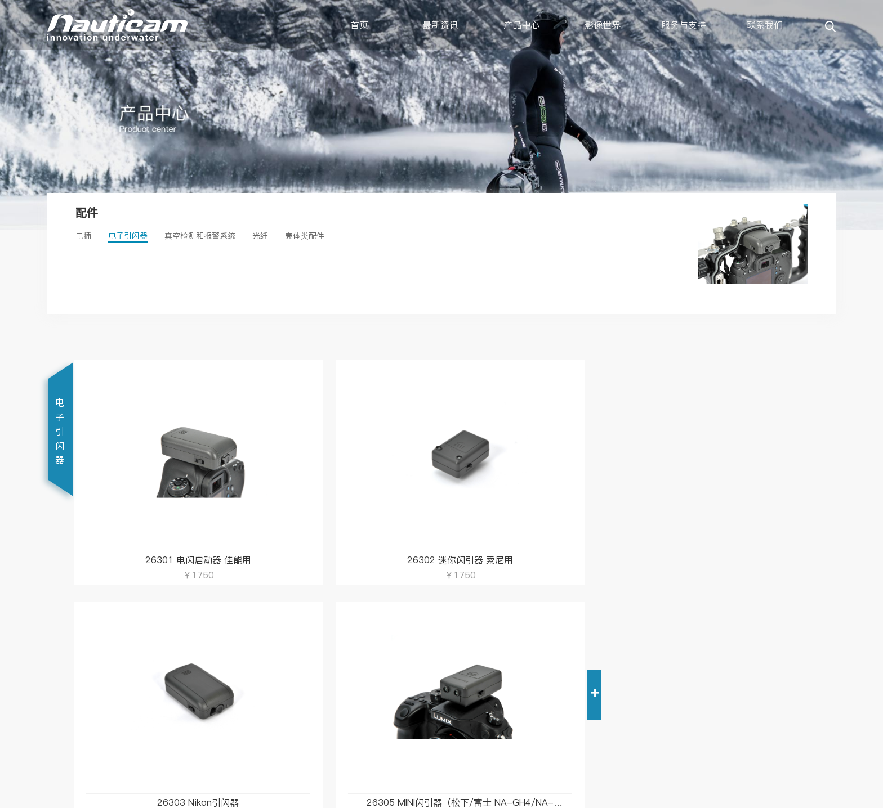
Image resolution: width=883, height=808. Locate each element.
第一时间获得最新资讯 (422, 681)
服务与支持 (683, 25)
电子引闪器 (128, 235)
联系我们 (765, 25)
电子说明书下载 (196, 672)
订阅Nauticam (406, 654)
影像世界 (603, 25)
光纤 (260, 235)
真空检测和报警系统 (199, 235)
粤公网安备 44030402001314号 (523, 795)
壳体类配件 (304, 235)
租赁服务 (184, 726)
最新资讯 (440, 25)
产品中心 (521, 25)
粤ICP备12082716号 (624, 795)
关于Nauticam (301, 672)
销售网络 (290, 690)
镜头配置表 (188, 690)
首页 (359, 25)
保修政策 (184, 708)
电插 (83, 235)
